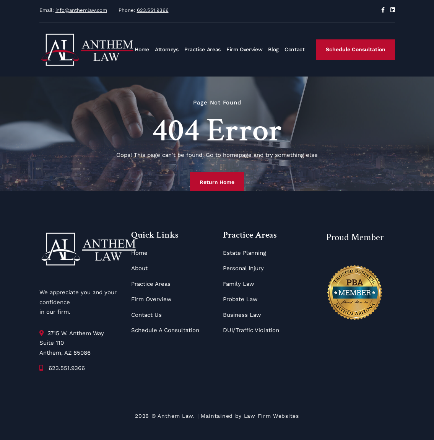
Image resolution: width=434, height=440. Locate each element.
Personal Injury (243, 268)
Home (142, 49)
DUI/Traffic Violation (251, 330)
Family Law (238, 283)
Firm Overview (244, 49)
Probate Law (240, 299)
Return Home (217, 182)
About (139, 268)
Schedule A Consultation (165, 330)
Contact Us (146, 314)
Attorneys (167, 49)
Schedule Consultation (355, 49)
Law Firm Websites (271, 416)
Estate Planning (244, 252)
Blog (273, 49)
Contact (294, 49)
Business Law (242, 314)
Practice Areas (202, 49)
